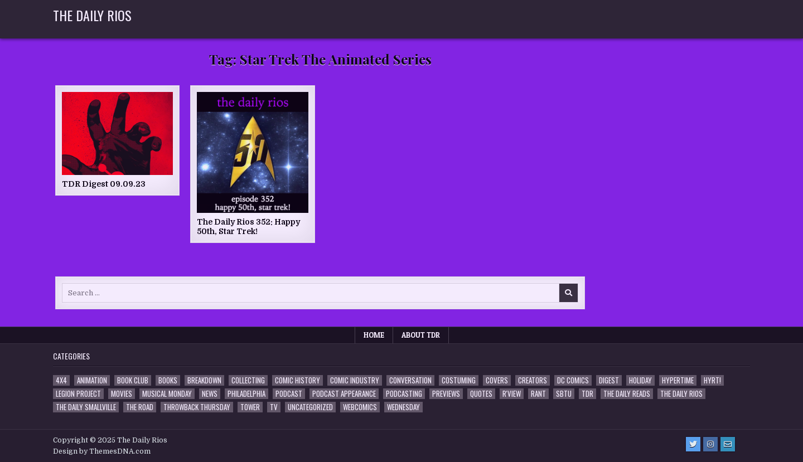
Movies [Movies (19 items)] (121, 393)
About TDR (421, 334)
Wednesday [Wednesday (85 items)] (403, 407)
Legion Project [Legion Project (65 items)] (78, 393)
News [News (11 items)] (209, 393)
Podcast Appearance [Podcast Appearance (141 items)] (344, 393)
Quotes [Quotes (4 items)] (481, 393)
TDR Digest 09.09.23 (104, 183)
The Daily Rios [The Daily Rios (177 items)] (681, 393)
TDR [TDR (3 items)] (587, 393)
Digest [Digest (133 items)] (609, 380)
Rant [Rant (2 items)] (538, 393)
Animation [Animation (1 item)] (92, 380)
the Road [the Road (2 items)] (139, 407)
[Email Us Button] (727, 444)
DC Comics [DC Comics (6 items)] (573, 380)
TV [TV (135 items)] (274, 407)
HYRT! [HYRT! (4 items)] (712, 380)
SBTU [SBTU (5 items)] (564, 393)
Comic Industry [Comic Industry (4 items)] (354, 380)
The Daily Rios (92, 15)
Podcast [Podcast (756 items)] (288, 393)
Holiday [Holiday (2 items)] (640, 380)
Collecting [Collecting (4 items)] (248, 380)
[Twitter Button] (693, 444)
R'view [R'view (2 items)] (511, 393)
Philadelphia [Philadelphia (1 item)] (246, 393)
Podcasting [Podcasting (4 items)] (404, 393)
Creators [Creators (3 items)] (532, 380)
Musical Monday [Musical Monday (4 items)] (167, 393)
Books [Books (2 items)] (167, 380)
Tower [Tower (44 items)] (250, 407)
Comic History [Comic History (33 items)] (297, 380)
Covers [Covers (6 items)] (497, 380)
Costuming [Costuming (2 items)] (459, 380)
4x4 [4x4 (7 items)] (61, 380)
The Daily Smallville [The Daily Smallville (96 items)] (86, 407)
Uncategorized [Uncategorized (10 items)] (310, 407)
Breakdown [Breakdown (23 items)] (204, 380)
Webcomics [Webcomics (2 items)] (360, 407)
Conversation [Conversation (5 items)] (410, 380)
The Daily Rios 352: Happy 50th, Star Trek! (248, 226)
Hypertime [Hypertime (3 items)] (678, 380)
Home (374, 334)
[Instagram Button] (710, 444)
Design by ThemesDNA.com (102, 451)
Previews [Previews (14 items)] (446, 393)
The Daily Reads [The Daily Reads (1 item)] (626, 393)
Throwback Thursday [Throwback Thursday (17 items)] (196, 407)
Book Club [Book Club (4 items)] (132, 380)
